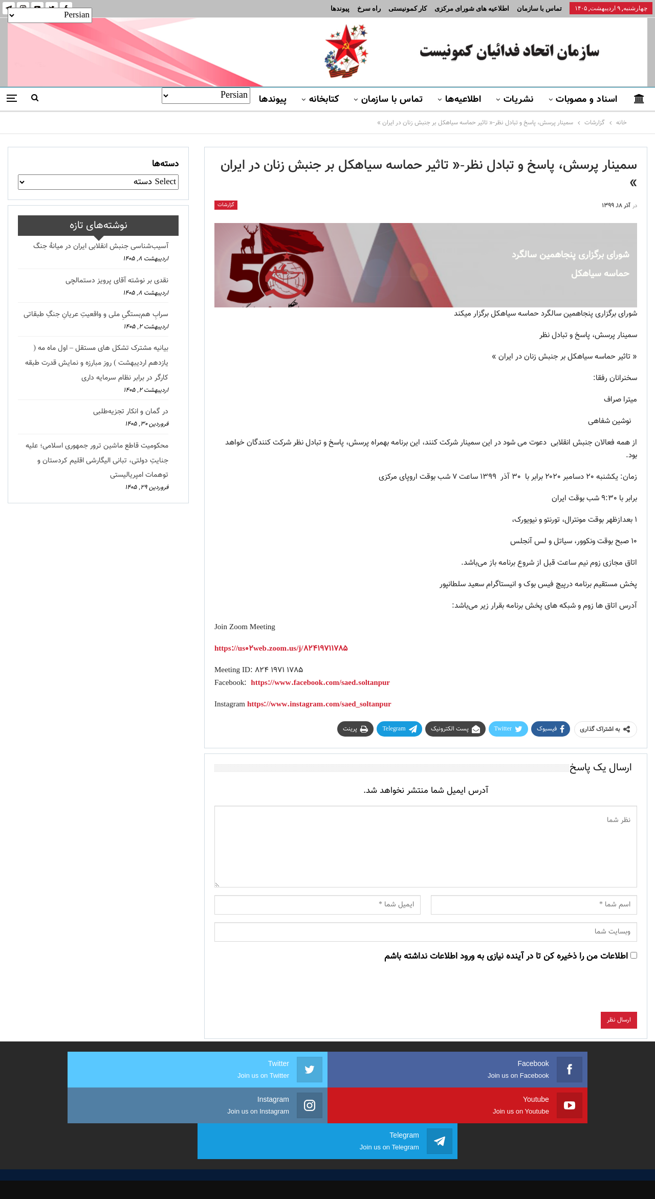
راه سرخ (369, 8)
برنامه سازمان (213, 1132)
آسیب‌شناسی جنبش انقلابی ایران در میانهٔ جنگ (100, 246)
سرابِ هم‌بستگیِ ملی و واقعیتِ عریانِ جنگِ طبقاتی (96, 314)
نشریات (519, 100)
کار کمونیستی (407, 8)
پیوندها (340, 8)
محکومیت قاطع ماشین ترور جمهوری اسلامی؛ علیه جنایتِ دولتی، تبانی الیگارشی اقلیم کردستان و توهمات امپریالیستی (97, 460)
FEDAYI (304, 1178)
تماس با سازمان (539, 8)
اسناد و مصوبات (586, 100)
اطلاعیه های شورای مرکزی (471, 8)
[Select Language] (206, 95)
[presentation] (559, 992)
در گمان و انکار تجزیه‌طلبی (130, 411)
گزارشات (225, 205)
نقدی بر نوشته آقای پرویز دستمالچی (117, 280)
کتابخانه (324, 100)
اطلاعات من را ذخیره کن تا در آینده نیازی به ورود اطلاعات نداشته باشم (506, 956)
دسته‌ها (165, 164)
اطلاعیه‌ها (463, 100)
